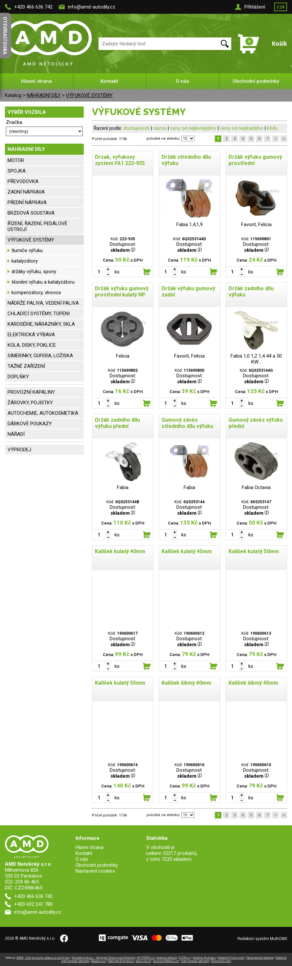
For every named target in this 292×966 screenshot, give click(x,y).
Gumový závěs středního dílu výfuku (187, 423)
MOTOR (16, 160)
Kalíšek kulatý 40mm (120, 551)
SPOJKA (17, 171)
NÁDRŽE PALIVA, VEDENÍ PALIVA (43, 303)
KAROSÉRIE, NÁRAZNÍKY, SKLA (41, 324)
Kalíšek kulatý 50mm (254, 551)
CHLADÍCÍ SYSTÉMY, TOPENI (39, 314)
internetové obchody (195, 961)
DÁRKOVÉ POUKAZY (30, 424)
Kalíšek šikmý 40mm (186, 683)
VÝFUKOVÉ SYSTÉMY (89, 95)
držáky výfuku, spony (33, 271)
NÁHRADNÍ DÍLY (44, 95)
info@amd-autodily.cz (91, 7)
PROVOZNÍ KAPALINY (31, 392)
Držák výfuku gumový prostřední (255, 160)
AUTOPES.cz (146, 957)
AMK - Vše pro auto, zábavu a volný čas (43, 957)
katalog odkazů (166, 957)
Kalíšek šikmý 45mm (253, 683)
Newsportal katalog (260, 957)
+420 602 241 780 (33, 904)
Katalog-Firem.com (231, 957)
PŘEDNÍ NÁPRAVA (27, 202)
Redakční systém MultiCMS (262, 938)
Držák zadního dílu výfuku (251, 291)
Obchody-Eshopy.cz (121, 961)
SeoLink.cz (143, 961)
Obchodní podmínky (256, 81)
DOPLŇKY (18, 377)
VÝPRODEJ (19, 450)
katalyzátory (24, 261)
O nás (182, 81)
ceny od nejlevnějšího (193, 128)
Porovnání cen (221, 961)
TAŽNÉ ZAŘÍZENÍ (26, 366)
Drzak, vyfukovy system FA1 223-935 (120, 160)
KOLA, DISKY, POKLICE (32, 345)
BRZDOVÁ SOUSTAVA (31, 213)
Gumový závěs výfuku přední (256, 423)
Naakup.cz (98, 961)
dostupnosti (136, 128)
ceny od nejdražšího (241, 128)
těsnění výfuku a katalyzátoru (43, 282)
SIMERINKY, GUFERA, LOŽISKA (40, 356)
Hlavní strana (36, 81)
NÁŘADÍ (16, 434)
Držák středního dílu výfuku (186, 160)
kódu (272, 128)
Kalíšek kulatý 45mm (187, 551)
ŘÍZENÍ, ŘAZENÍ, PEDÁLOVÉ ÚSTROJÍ (37, 226)
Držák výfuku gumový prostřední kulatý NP (121, 291)
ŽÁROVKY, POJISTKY (30, 403)
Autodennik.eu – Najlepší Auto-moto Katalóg (103, 957)
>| (283, 138)
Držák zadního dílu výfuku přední (117, 423)
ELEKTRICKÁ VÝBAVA (31, 335)
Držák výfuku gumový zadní (188, 291)
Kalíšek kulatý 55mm (120, 683)
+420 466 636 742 (33, 7)
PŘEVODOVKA (23, 181)
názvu (159, 128)
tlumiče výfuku (27, 250)
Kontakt (109, 81)
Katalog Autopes (204, 957)
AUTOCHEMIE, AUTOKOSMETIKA (43, 413)
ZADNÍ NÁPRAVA (26, 192)
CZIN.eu (185, 957)
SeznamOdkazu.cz (166, 961)
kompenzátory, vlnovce (36, 292)
